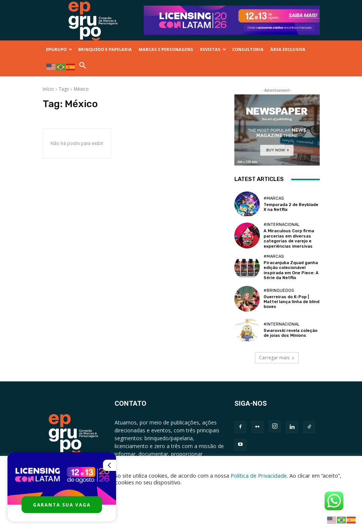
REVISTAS (213, 49)
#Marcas (274, 198)
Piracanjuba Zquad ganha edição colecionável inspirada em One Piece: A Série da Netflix (291, 270)
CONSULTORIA (248, 49)
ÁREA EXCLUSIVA (287, 49)
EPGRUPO (59, 49)
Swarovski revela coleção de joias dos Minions (290, 332)
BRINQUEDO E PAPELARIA (105, 49)
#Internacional (281, 225)
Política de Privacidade (259, 475)
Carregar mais (277, 357)
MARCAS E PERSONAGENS (166, 49)
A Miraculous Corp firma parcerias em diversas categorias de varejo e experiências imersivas (289, 238)
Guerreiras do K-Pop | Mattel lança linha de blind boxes (291, 301)
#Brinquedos (279, 290)
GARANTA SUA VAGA (62, 505)
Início (48, 89)
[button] (83, 67)
